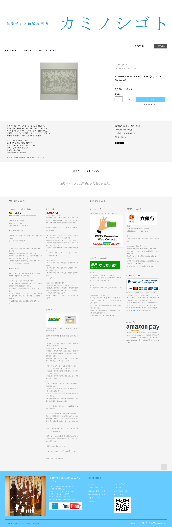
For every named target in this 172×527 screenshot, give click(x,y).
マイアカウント (141, 46)
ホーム (90, 484)
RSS (116, 494)
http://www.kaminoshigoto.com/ (64, 499)
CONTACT (52, 50)
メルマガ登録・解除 (121, 491)
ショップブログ (119, 484)
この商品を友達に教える (123, 130)
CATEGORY (13, 50)
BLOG (39, 50)
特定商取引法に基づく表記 (97, 494)
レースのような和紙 (121, 65)
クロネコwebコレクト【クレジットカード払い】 (105, 213)
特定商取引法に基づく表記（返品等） (128, 126)
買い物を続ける (120, 137)
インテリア (118, 68)
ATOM (121, 494)
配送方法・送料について (96, 491)
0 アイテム (160, 46)
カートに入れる (150, 99)
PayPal (134, 310)
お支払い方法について (95, 487)
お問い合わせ (93, 501)
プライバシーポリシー (95, 498)
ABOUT (28, 50)
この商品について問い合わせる (126, 133)
